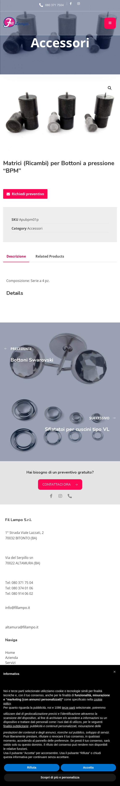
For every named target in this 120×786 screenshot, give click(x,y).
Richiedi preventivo (25, 194)
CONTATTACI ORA (60, 484)
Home (10, 652)
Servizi (10, 662)
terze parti (68, 707)
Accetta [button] (88, 767)
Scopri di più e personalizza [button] (60, 777)
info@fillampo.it (17, 607)
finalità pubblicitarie (15, 726)
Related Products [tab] (50, 256)
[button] (109, 88)
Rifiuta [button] (31, 767)
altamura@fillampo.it (21, 627)
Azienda (11, 657)
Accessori (34, 228)
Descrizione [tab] (16, 256)
